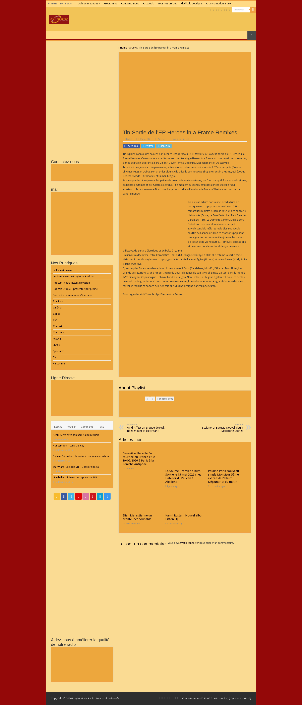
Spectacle (58, 351)
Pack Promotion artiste (218, 3)
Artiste (133, 47)
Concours (58, 332)
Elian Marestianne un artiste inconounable (137, 517)
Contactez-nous (130, 3)
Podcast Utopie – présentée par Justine (75, 288)
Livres (56, 344)
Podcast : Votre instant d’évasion (71, 282)
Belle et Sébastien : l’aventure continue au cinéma (81, 456)
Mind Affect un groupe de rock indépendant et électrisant (147, 427)
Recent (58, 426)
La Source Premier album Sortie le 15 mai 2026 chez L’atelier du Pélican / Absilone (183, 476)
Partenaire (59, 363)
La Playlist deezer (63, 270)
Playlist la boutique (191, 3)
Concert (57, 326)
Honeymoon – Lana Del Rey (68, 445)
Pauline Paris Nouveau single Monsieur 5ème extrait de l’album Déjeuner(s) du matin (223, 476)
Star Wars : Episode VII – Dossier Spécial (76, 466)
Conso (56, 313)
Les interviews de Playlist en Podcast (73, 276)
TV (54, 357)
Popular (71, 426)
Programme (110, 3)
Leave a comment (180, 139)
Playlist (128, 139)
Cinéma (57, 307)
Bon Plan (58, 301)
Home (123, 47)
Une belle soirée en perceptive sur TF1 (75, 477)
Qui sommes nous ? (89, 3)
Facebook (148, 3)
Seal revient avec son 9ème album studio (76, 434)
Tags (101, 426)
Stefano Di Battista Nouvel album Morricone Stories (222, 427)
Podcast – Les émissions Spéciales (72, 295)
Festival (57, 338)
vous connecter (190, 542)
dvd (55, 320)
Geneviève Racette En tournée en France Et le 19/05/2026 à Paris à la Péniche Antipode (139, 458)
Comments (87, 426)
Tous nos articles (167, 3)
